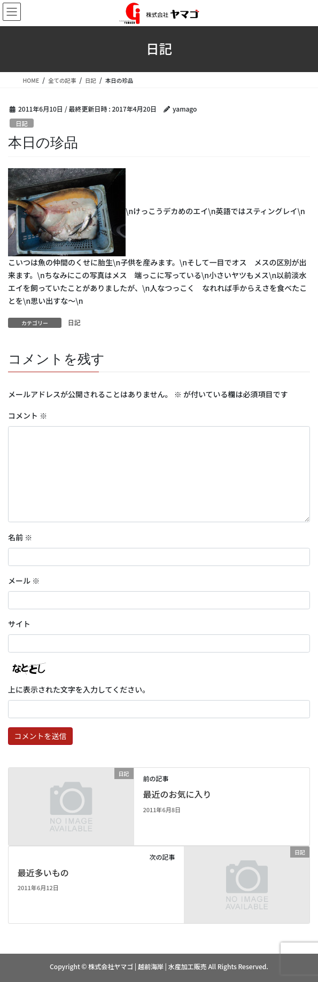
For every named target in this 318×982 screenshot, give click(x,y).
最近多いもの (43, 872)
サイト (19, 623)
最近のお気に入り (177, 794)
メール (24, 580)
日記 (21, 123)
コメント (27, 415)
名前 (20, 537)
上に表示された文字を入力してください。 (79, 689)
